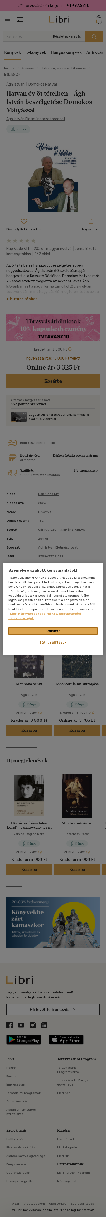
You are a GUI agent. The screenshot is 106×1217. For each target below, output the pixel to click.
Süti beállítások (52, 642)
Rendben (53, 631)
